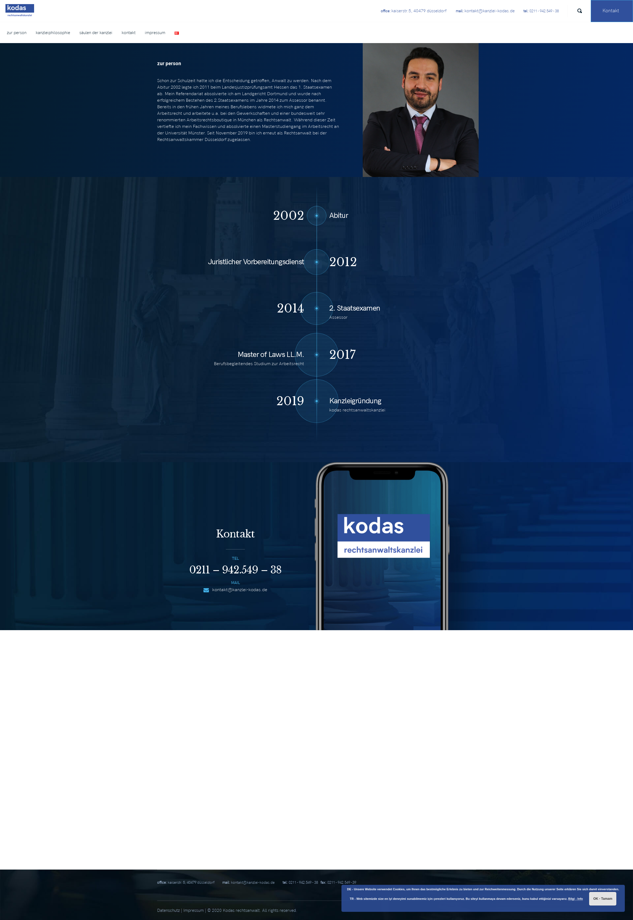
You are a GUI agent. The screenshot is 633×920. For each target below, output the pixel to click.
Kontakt (610, 10)
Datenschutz (168, 910)
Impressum (193, 910)
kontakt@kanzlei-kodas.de (239, 589)
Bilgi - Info (575, 898)
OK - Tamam (602, 899)
